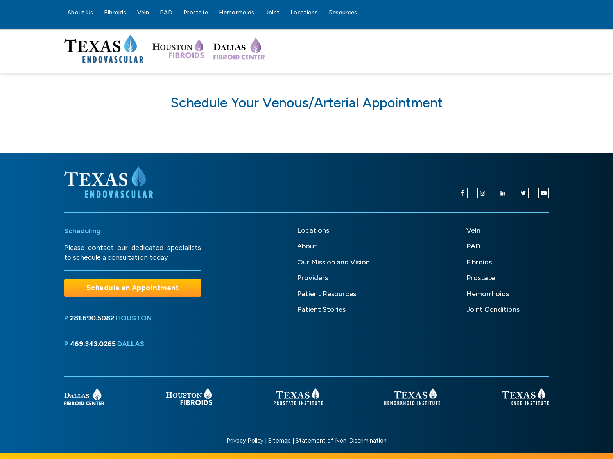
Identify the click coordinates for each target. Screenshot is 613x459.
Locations (304, 12)
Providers (312, 277)
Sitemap (279, 440)
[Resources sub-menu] (362, 12)
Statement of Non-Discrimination (341, 440)
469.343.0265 (93, 343)
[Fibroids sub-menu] (131, 12)
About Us (80, 12)
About (307, 246)
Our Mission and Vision (333, 262)
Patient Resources (326, 293)
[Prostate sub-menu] (212, 12)
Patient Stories (321, 309)
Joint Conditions (493, 309)
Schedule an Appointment (132, 287)
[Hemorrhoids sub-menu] (259, 12)
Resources (343, 12)
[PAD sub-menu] (177, 12)
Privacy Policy (244, 440)
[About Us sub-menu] (97, 12)
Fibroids (115, 12)
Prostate (195, 12)
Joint (272, 12)
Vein (143, 12)
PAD (166, 12)
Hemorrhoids (236, 12)
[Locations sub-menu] (322, 12)
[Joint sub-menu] (284, 12)
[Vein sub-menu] (153, 12)
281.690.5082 (92, 318)
